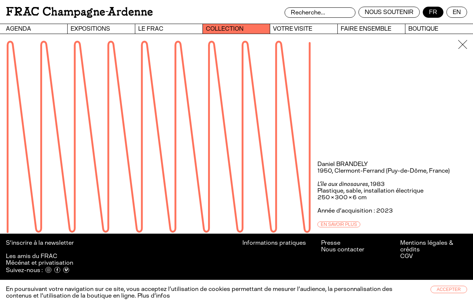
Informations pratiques (274, 242)
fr (433, 12)
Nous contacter (342, 249)
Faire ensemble (366, 28)
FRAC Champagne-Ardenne (79, 11)
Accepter (449, 289)
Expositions (90, 28)
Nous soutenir (389, 12)
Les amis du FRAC (31, 256)
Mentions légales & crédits (426, 246)
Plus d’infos (153, 295)
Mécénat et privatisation (39, 262)
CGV (406, 256)
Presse (330, 242)
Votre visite (292, 28)
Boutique (423, 28)
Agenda (18, 28)
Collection (225, 28)
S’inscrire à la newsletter (40, 242)
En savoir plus (339, 224)
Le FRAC (150, 28)
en (457, 12)
